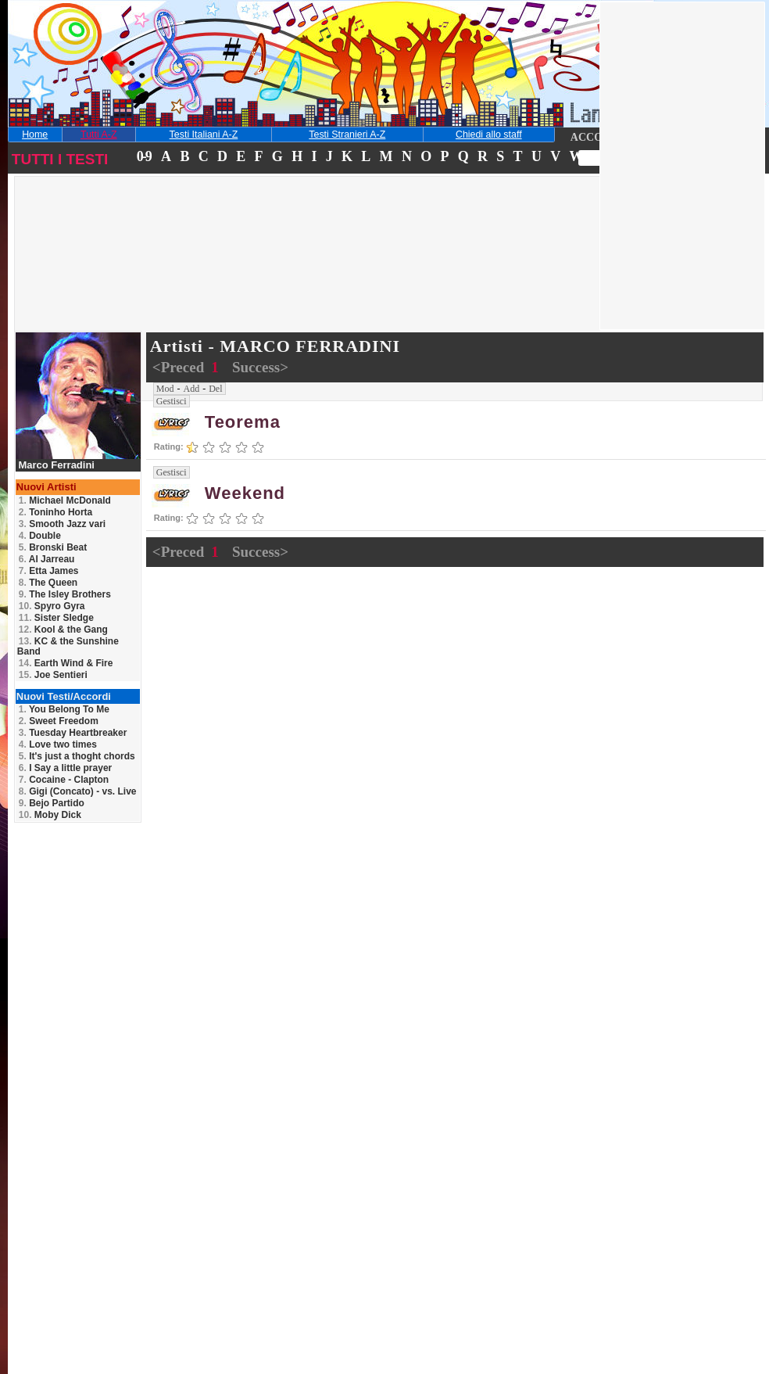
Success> (260, 367)
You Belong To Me (64, 709)
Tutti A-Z (98, 134)
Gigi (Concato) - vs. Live (78, 791)
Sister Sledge (56, 617)
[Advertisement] (127, 277)
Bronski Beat (53, 547)
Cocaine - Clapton (64, 779)
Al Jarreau (47, 559)
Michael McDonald (65, 500)
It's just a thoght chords (77, 756)
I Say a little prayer (65, 767)
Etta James (49, 570)
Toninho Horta (55, 512)
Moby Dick (50, 814)
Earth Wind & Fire (66, 663)
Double (40, 535)
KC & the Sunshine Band (68, 646)
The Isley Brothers (65, 594)
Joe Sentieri (53, 674)
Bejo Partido (51, 803)
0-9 (144, 156)
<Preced (180, 367)
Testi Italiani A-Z (204, 134)
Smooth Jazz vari (62, 523)
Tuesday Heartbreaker (73, 732)
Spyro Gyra (52, 606)
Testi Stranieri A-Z (347, 134)
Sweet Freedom (58, 721)
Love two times (58, 744)
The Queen (48, 582)
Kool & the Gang (63, 629)
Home (35, 134)
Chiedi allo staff (489, 134)
